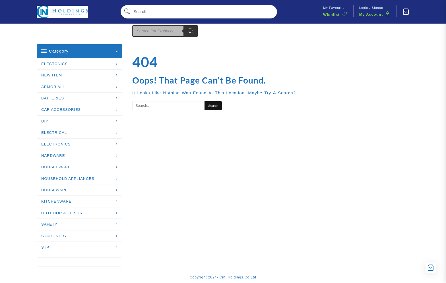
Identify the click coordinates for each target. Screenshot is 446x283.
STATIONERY (54, 236)
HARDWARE (53, 155)
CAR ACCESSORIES (61, 109)
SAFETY (49, 224)
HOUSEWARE (54, 190)
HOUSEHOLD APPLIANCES (67, 178)
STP (45, 247)
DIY (44, 121)
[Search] (190, 31)
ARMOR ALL (53, 87)
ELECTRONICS (56, 144)
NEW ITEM (51, 75)
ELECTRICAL (54, 132)
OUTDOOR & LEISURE (63, 213)
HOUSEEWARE (56, 167)
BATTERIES (52, 98)
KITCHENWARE (56, 201)
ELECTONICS (54, 64)
